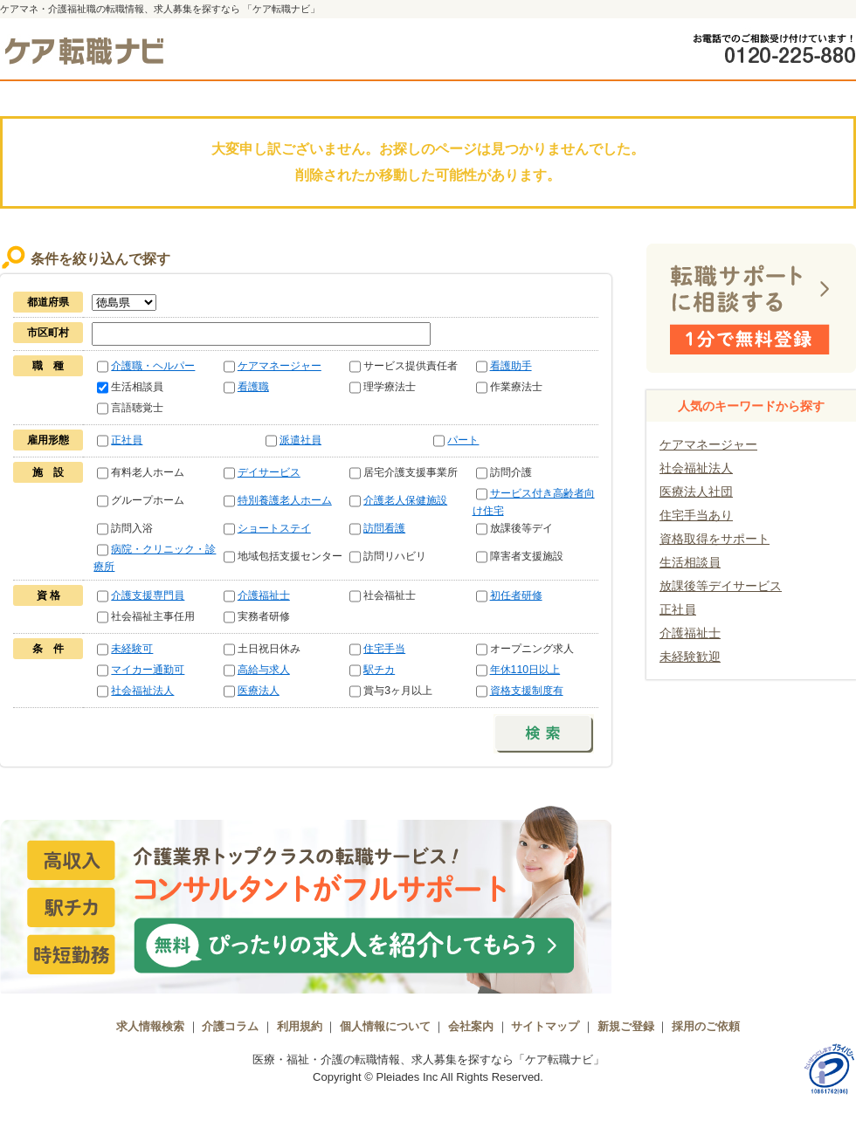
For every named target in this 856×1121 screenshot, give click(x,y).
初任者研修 (516, 595)
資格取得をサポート (714, 539)
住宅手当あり (696, 515)
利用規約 (299, 1026)
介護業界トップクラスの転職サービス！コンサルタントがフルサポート (305, 897)
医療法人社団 (696, 492)
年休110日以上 (525, 670)
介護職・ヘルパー (153, 366)
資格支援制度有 (526, 690)
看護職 (253, 387)
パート (463, 440)
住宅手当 (384, 649)
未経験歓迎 (690, 657)
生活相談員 (690, 562)
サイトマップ (545, 1026)
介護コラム (230, 1026)
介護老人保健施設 (405, 500)
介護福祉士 (264, 595)
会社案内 (471, 1026)
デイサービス (269, 472)
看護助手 (511, 366)
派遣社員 (300, 440)
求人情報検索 (150, 1026)
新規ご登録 (625, 1026)
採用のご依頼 (706, 1026)
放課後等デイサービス (720, 586)
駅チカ (379, 670)
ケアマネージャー (279, 366)
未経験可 (132, 649)
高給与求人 (264, 670)
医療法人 (259, 690)
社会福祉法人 (142, 690)
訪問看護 (384, 528)
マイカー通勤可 (147, 670)
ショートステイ (274, 528)
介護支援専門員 (147, 595)
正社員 (126, 440)
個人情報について (385, 1026)
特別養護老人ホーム (285, 500)
